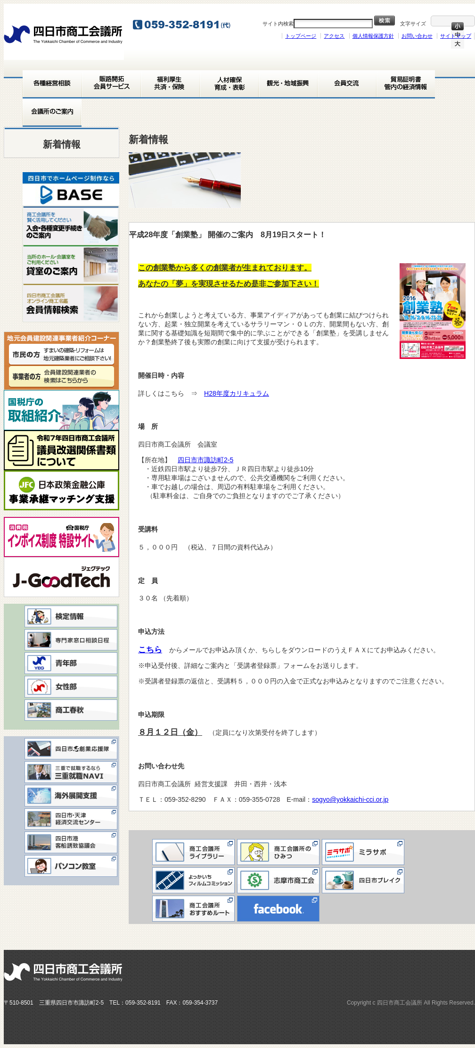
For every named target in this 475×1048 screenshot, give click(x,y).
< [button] (34, 186)
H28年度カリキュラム (236, 393)
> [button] (107, 186)
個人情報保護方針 (373, 36)
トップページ (300, 36)
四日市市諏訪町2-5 (209, 460)
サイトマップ (455, 36)
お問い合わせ (417, 36)
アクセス (334, 36)
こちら (153, 649)
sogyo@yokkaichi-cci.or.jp (350, 799)
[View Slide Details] (71, 189)
